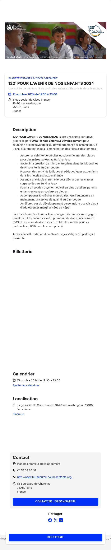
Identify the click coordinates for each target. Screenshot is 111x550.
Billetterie (55, 537)
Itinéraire (18, 414)
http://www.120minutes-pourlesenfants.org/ (44, 477)
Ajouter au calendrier (26, 385)
